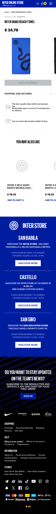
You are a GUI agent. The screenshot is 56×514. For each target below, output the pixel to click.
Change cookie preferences (33, 458)
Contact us (9, 444)
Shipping (40, 428)
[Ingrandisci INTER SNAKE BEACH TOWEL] (20, 55)
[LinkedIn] (20, 481)
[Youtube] (33, 481)
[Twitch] (40, 481)
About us (8, 455)
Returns (8, 430)
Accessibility (10, 460)
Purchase (8, 428)
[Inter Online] (13, 3)
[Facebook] (20, 488)
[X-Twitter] (13, 488)
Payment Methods (24, 428)
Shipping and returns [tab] (18, 93)
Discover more (28, 263)
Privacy (42, 455)
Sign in (28, 396)
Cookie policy (10, 458)
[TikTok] (27, 481)
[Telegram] (6, 481)
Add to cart (15, 200)
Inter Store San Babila (14, 471)
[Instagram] (47, 481)
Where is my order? (13, 441)
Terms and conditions (26, 455)
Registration (23, 444)
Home (6, 12)
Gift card (19, 430)
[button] (28, 507)
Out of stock (28, 82)
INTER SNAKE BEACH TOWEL (21, 12)
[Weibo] (13, 481)
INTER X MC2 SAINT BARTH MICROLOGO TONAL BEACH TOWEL (20, 186)
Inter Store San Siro (13, 474)
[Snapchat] (6, 488)
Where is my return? (35, 441)
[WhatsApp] (27, 488)
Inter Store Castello (36, 471)
